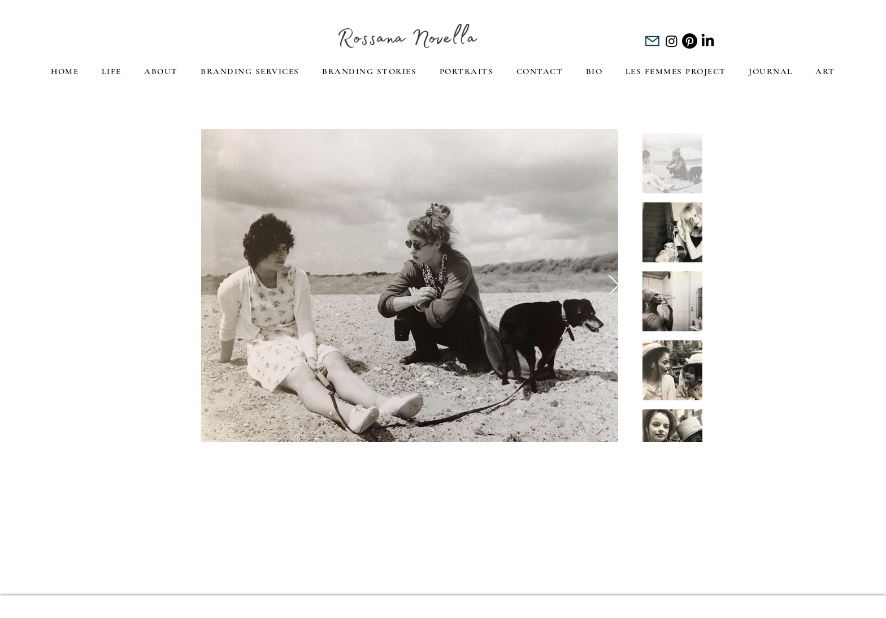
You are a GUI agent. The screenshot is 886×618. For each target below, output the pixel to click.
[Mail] (652, 41)
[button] (161, 72)
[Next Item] (613, 286)
